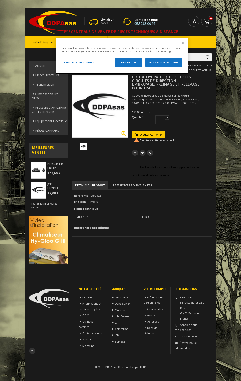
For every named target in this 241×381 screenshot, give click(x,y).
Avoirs (151, 315)
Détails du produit (90, 185)
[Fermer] (182, 42)
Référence (81, 195)
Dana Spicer (122, 303)
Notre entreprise (43, 42)
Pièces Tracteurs (45, 75)
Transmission (43, 84)
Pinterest (150, 153)
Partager (135, 153)
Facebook (32, 351)
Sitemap (87, 339)
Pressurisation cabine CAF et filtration (49, 109)
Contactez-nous (92, 333)
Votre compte (155, 289)
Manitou (120, 310)
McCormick (121, 297)
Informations (186, 289)
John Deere (122, 316)
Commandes (155, 309)
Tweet (143, 153)
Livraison (88, 297)
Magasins (88, 346)
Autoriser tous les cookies (164, 62)
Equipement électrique (49, 121)
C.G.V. (85, 315)
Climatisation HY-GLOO (45, 96)
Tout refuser (128, 62)
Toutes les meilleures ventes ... (44, 205)
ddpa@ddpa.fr (184, 348)
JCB (117, 335)
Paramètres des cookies (79, 62)
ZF (116, 322)
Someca (120, 341)
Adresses (153, 321)
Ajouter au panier (148, 135)
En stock (80, 202)
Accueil (38, 66)
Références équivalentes (132, 185)
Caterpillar (121, 329)
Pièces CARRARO (45, 130)
